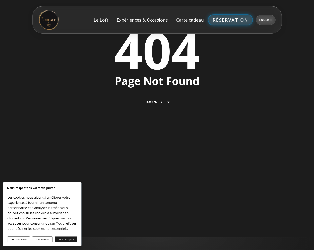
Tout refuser (42, 239)
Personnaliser (18, 239)
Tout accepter (66, 239)
